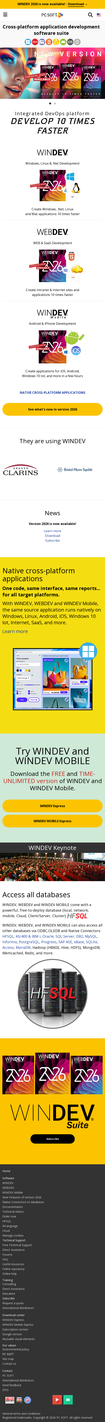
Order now (9, 1216)
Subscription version (15, 1329)
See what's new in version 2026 (52, 409)
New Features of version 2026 (21, 1197)
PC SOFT (8, 1354)
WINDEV (7, 1183)
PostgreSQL (29, 941)
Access (8, 947)
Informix (9, 941)
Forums (7, 1254)
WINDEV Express (52, 806)
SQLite (91, 941)
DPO (5, 1390)
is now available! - (53, 4)
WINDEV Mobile (12, 1192)
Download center (13, 1315)
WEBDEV (8, 1188)
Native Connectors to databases (23, 1202)
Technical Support (13, 1240)
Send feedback (11, 1385)
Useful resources (13, 1264)
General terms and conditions (21, 1413)
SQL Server (64, 936)
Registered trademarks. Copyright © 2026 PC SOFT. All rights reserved (47, 1417)
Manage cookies (13, 1235)
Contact (7, 1371)
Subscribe (52, 540)
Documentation (12, 1207)
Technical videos (13, 1211)
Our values (9, 1345)
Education (8, 1293)
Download (52, 535)
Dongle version (12, 1334)
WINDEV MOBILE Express (52, 821)
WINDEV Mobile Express (18, 1324)
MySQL (91, 936)
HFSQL (8, 936)
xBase (79, 941)
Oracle (47, 936)
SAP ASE (65, 941)
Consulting (9, 1284)
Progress (48, 941)
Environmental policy (15, 1349)
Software (8, 1178)
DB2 (79, 936)
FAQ (5, 1259)
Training (7, 1280)
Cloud (6, 1231)
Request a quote (13, 1303)
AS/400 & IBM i (28, 936)
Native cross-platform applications (52, 392)
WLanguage (10, 1226)
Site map (8, 1359)
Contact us (9, 1363)
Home (6, 1171)
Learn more (52, 531)
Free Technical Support (17, 1245)
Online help (9, 1274)
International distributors (18, 1308)
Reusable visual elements (18, 1339)
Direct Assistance (13, 1250)
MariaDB (23, 947)
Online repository (13, 1269)
